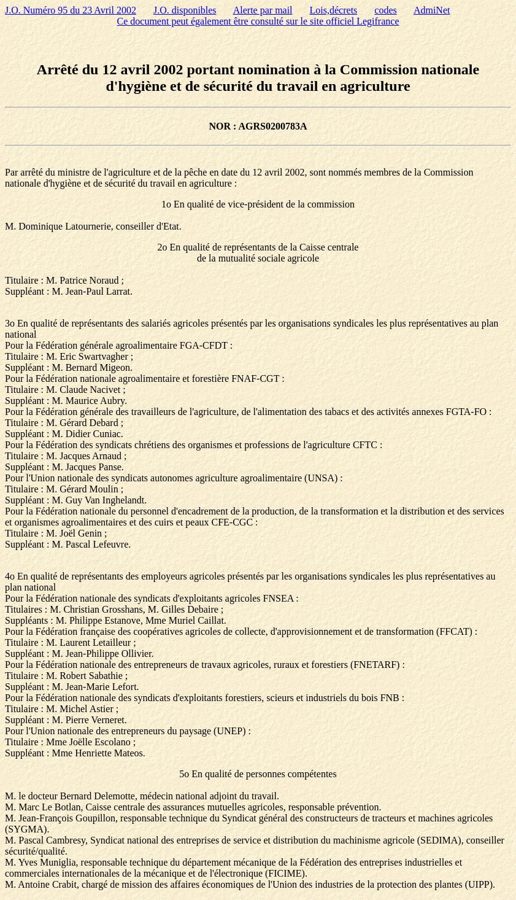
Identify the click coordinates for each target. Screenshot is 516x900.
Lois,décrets (334, 10)
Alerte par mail (263, 10)
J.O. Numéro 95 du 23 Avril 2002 (70, 10)
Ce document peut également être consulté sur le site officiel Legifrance (258, 21)
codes (385, 10)
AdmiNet (432, 10)
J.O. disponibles (185, 10)
